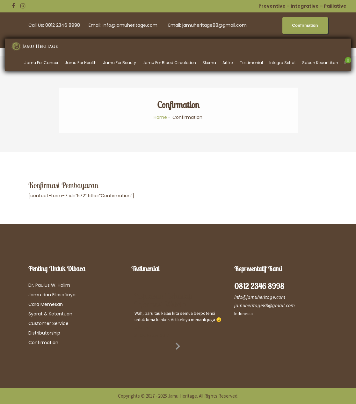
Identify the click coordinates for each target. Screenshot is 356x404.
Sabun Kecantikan (320, 62)
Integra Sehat (282, 62)
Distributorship (44, 333)
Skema (209, 62)
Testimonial (251, 62)
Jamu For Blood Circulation (169, 62)
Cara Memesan (45, 304)
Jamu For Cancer (41, 62)
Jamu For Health (81, 62)
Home (160, 117)
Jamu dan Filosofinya (52, 295)
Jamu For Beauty (119, 62)
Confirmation (43, 342)
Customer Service (48, 323)
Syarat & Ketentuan (50, 314)
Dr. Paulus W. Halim (49, 285)
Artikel (228, 62)
